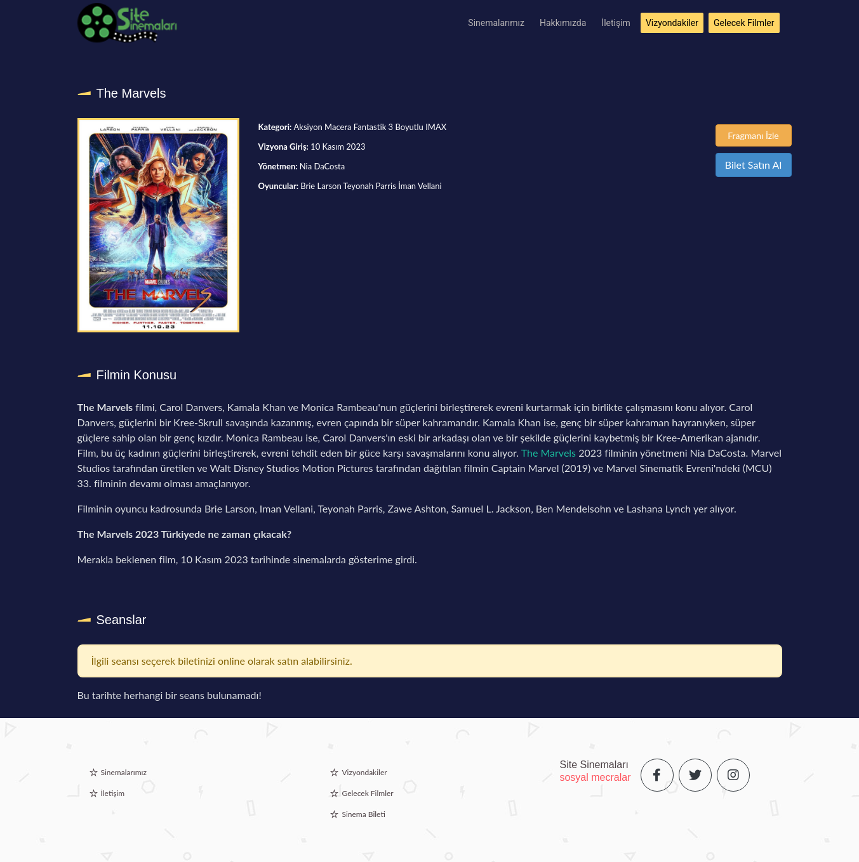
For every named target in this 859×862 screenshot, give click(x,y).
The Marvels (548, 453)
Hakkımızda (563, 23)
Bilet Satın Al (753, 165)
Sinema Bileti (363, 814)
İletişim (615, 23)
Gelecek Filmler (744, 23)
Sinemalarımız (496, 23)
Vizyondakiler (672, 23)
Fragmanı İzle (753, 135)
